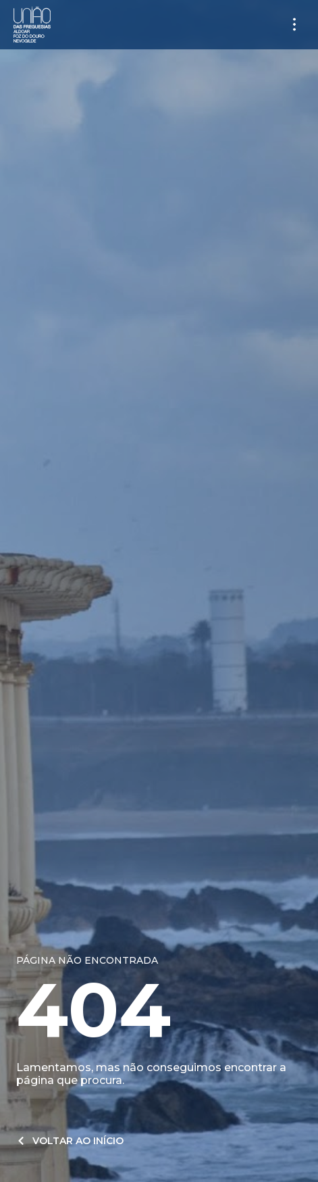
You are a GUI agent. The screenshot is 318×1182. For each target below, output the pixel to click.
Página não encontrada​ (87, 960)
